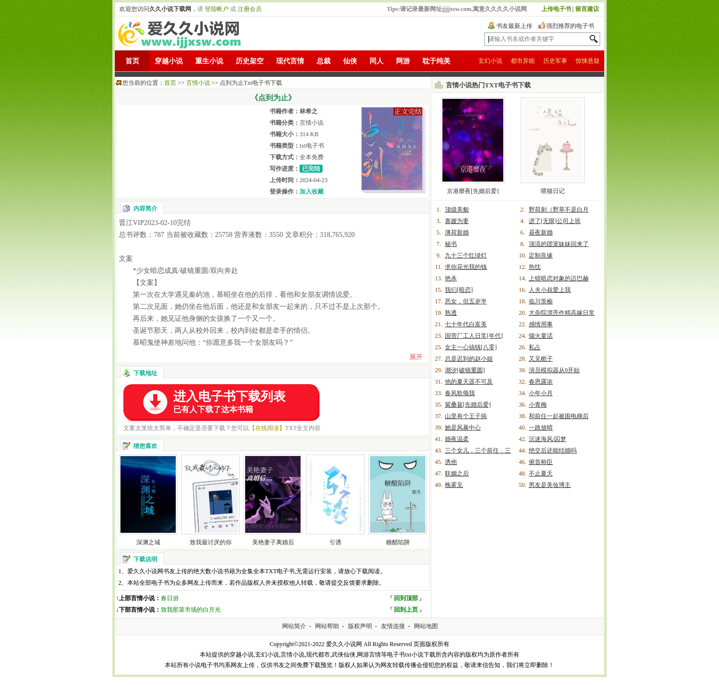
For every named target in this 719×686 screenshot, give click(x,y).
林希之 (309, 111)
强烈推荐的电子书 (570, 25)
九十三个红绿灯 (466, 255)
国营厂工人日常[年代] (474, 335)
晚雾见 (454, 484)
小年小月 (541, 393)
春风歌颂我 (460, 393)
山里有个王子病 (466, 416)
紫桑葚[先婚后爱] (468, 404)
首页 (132, 61)
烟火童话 (541, 335)
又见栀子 (541, 358)
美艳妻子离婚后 (273, 542)
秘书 (451, 243)
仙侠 (350, 61)
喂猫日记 (553, 191)
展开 (415, 357)
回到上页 (406, 609)
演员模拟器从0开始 (554, 370)
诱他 (451, 461)
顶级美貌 (457, 209)
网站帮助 (327, 626)
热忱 (535, 266)
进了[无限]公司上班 (555, 221)
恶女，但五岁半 (466, 301)
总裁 (324, 61)
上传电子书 (556, 8)
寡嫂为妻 (457, 221)
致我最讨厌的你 (211, 542)
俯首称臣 (541, 461)
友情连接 (393, 626)
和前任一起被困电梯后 (559, 416)
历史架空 (250, 61)
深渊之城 (148, 542)
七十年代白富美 (466, 324)
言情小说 (198, 82)
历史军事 (555, 60)
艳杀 (451, 278)
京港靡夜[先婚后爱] (473, 191)
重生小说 (209, 61)
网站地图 (426, 626)
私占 (535, 347)
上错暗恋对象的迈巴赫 (559, 278)
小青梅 (538, 404)
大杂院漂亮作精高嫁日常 (562, 312)
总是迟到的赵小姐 (469, 358)
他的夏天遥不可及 (469, 381)
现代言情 (290, 61)
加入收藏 (312, 191)
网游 (403, 61)
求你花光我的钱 (466, 266)
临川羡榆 (541, 301)
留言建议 (587, 8)
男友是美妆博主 (550, 484)
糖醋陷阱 (398, 542)
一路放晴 (541, 427)
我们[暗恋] (459, 289)
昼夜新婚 (541, 232)
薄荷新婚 (457, 232)
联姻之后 (457, 473)
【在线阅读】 (267, 428)
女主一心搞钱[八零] (471, 347)
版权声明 (360, 626)
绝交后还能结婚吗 (553, 450)
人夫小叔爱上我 (550, 289)
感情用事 (541, 324)
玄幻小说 (490, 60)
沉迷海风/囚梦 (547, 439)
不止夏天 (541, 473)
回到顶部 (406, 598)
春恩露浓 (541, 381)
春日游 (170, 598)
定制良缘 (541, 255)
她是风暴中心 (463, 427)
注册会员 (250, 8)
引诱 (336, 542)
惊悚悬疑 (588, 60)
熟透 (451, 312)
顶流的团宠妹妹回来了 (559, 243)
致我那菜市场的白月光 (191, 609)
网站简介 (294, 626)
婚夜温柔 (457, 439)
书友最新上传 (514, 25)
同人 (376, 61)
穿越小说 (169, 61)
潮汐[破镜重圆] (465, 370)
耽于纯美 (436, 61)
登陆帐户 (217, 8)
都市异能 (523, 60)
